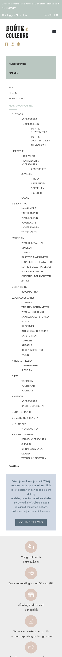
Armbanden (38, 183)
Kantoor (17, 396)
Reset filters (14, 466)
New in (13, 93)
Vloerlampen (29, 222)
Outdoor (17, 114)
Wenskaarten (30, 428)
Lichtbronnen (30, 227)
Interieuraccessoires (35, 331)
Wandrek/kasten (32, 243)
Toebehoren (29, 232)
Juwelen (26, 174)
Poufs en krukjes (32, 271)
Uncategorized (21, 412)
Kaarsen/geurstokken (35, 316)
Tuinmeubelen (30, 124)
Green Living (20, 287)
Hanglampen (29, 208)
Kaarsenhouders (32, 350)
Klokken (26, 340)
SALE (11, 87)
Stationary (19, 424)
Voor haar (28, 385)
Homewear (28, 156)
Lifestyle (18, 151)
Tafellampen (29, 213)
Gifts (15, 376)
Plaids (25, 321)
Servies (26, 444)
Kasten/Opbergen (32, 406)
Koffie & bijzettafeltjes (36, 266)
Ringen (35, 178)
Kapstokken (29, 335)
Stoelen (26, 247)
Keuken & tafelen (23, 434)
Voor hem (27, 381)
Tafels (25, 252)
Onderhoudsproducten (36, 276)
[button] (54, 31)
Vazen (25, 355)
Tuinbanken (38, 145)
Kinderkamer (29, 365)
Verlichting (19, 203)
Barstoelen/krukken (34, 257)
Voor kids (27, 390)
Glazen (25, 453)
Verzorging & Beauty (25, 418)
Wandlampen (29, 218)
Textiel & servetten (33, 458)
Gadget (26, 197)
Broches (36, 193)
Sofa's (25, 281)
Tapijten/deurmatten (35, 307)
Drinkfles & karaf (32, 448)
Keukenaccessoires (33, 439)
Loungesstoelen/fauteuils (38, 262)
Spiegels (26, 345)
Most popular (17, 98)
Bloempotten (29, 291)
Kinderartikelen (22, 360)
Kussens (26, 302)
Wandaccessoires (32, 312)
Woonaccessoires (23, 297)
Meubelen (18, 238)
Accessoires (29, 119)
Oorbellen (37, 188)
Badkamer (27, 326)
